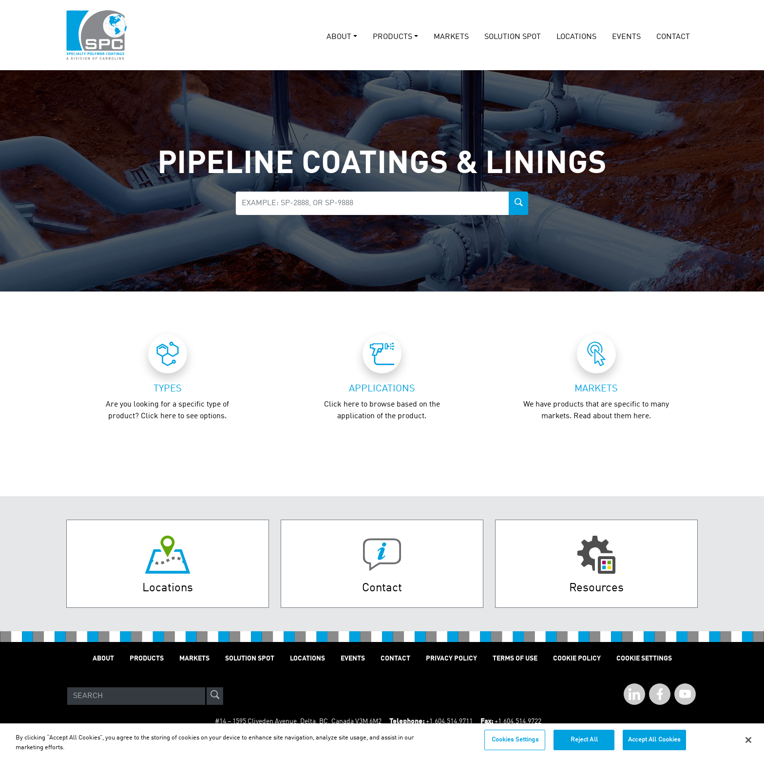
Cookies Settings (515, 741)
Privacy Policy (451, 658)
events (626, 37)
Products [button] (392, 37)
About (103, 658)
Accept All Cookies (654, 741)
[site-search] (215, 696)
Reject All (584, 741)
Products (147, 658)
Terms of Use (515, 658)
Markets (451, 37)
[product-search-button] (518, 203)
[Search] (136, 696)
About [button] (338, 37)
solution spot (512, 37)
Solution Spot (249, 658)
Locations (576, 37)
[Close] (748, 741)
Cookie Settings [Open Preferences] (644, 658)
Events (353, 658)
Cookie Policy (577, 658)
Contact (673, 37)
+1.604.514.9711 (449, 721)
